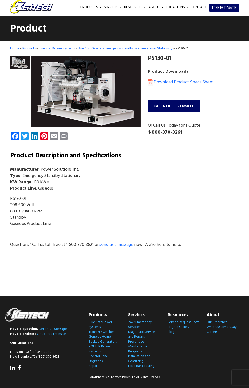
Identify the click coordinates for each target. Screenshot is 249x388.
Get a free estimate (174, 106)
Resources (135, 7)
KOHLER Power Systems (100, 349)
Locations (177, 7)
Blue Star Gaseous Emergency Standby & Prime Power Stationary (125, 48)
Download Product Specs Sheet (181, 82)
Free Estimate (224, 8)
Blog (171, 332)
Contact (199, 7)
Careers (212, 332)
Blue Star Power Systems (57, 48)
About (155, 7)
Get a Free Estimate (51, 334)
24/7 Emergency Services (140, 324)
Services (113, 7)
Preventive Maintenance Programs (137, 346)
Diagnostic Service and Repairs (141, 334)
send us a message (116, 244)
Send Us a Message (53, 329)
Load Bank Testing (141, 366)
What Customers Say (222, 327)
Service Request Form (183, 322)
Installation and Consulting (139, 358)
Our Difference (217, 322)
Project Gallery (178, 327)
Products (90, 7)
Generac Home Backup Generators (103, 339)
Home (14, 48)
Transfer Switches (101, 332)
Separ (93, 366)
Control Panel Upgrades (99, 358)
